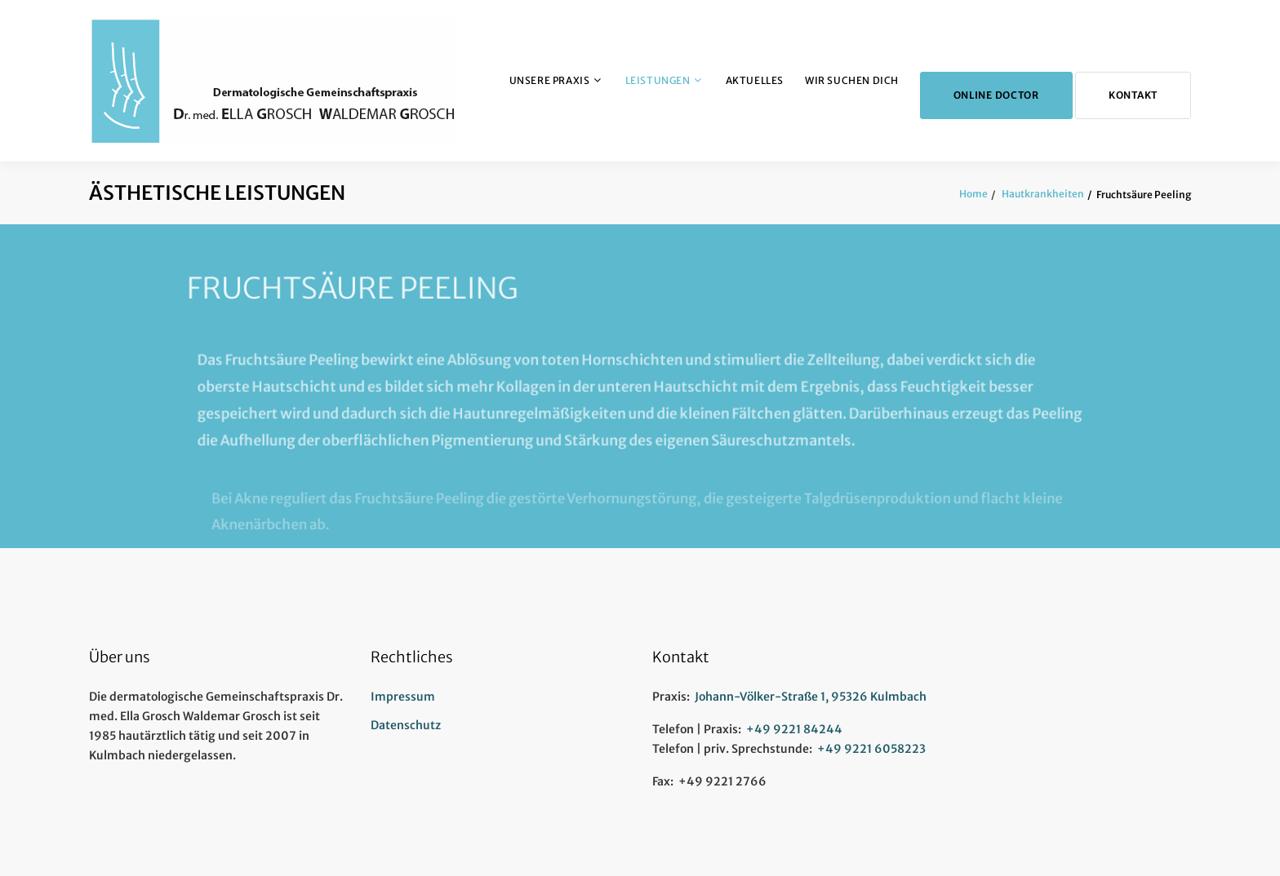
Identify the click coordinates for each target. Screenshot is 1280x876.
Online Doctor (996, 95)
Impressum (403, 696)
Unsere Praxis (549, 80)
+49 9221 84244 (794, 729)
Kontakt (1133, 95)
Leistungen (658, 80)
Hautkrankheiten (1042, 194)
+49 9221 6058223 (871, 748)
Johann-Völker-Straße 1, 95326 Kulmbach (811, 696)
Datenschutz (406, 725)
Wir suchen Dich (852, 80)
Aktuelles (755, 80)
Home (973, 194)
